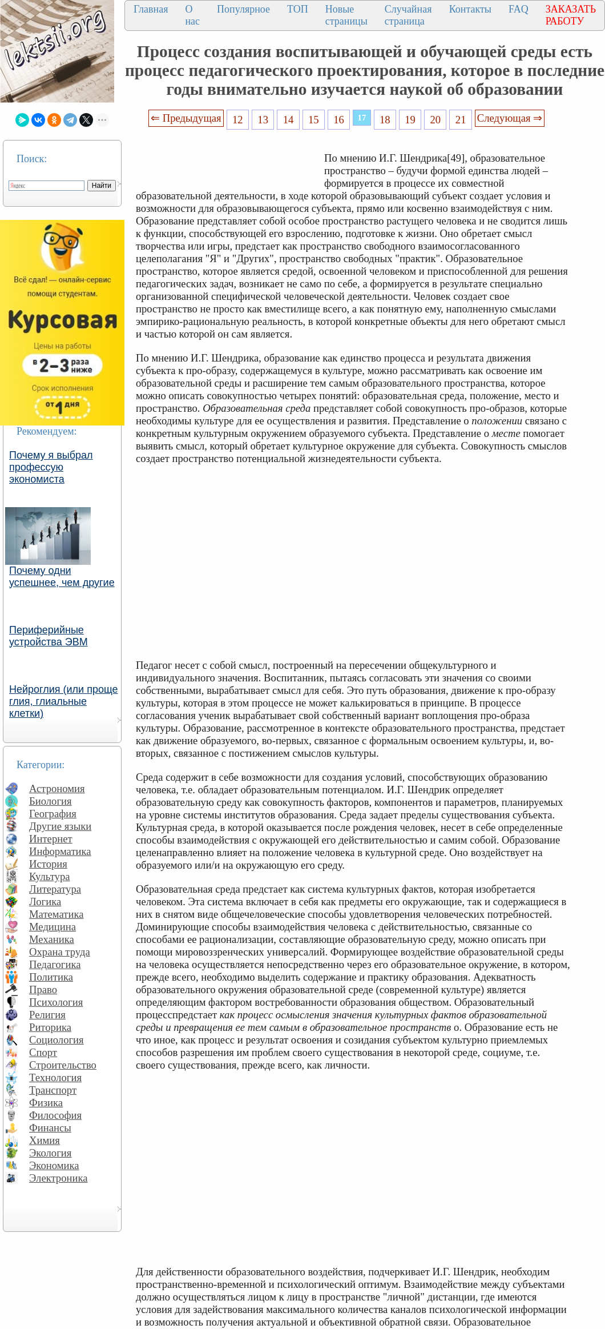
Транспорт (52, 1090)
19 (410, 120)
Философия (55, 1115)
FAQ (519, 9)
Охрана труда (59, 952)
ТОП (297, 9)
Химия (44, 1140)
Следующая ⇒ (509, 118)
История (48, 864)
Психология (56, 1002)
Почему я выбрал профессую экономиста (51, 467)
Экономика (54, 1165)
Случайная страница (408, 15)
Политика (51, 977)
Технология (55, 1077)
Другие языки (60, 826)
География (52, 814)
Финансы (50, 1128)
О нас (192, 15)
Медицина (52, 927)
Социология (56, 1040)
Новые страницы (346, 15)
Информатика (60, 851)
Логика (45, 902)
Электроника (58, 1178)
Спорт (43, 1052)
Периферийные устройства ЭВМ (48, 636)
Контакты (470, 9)
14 (288, 120)
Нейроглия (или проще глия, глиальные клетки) (63, 701)
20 (435, 120)
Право (43, 989)
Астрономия (57, 788)
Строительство (62, 1065)
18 (385, 120)
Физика (46, 1103)
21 (460, 120)
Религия (47, 1015)
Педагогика (55, 964)
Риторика (50, 1027)
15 (313, 120)
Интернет (50, 839)
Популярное (243, 9)
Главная (151, 9)
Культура (49, 876)
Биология (50, 801)
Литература (55, 889)
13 (262, 120)
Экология (50, 1153)
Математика (56, 914)
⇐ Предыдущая (186, 118)
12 (237, 120)
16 (338, 120)
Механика (51, 939)
